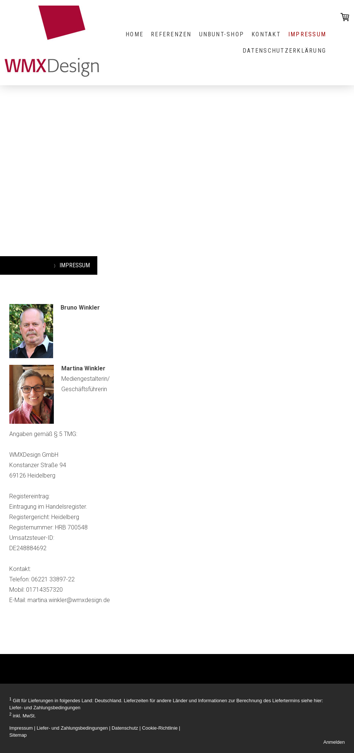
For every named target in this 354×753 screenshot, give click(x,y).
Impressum (21, 728)
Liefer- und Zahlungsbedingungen (44, 707)
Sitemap (18, 735)
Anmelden (334, 742)
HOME (134, 34)
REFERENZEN (171, 34)
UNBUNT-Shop (221, 34)
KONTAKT (266, 34)
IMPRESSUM (307, 34)
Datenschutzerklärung (284, 50)
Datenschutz (125, 728)
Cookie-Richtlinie (160, 728)
